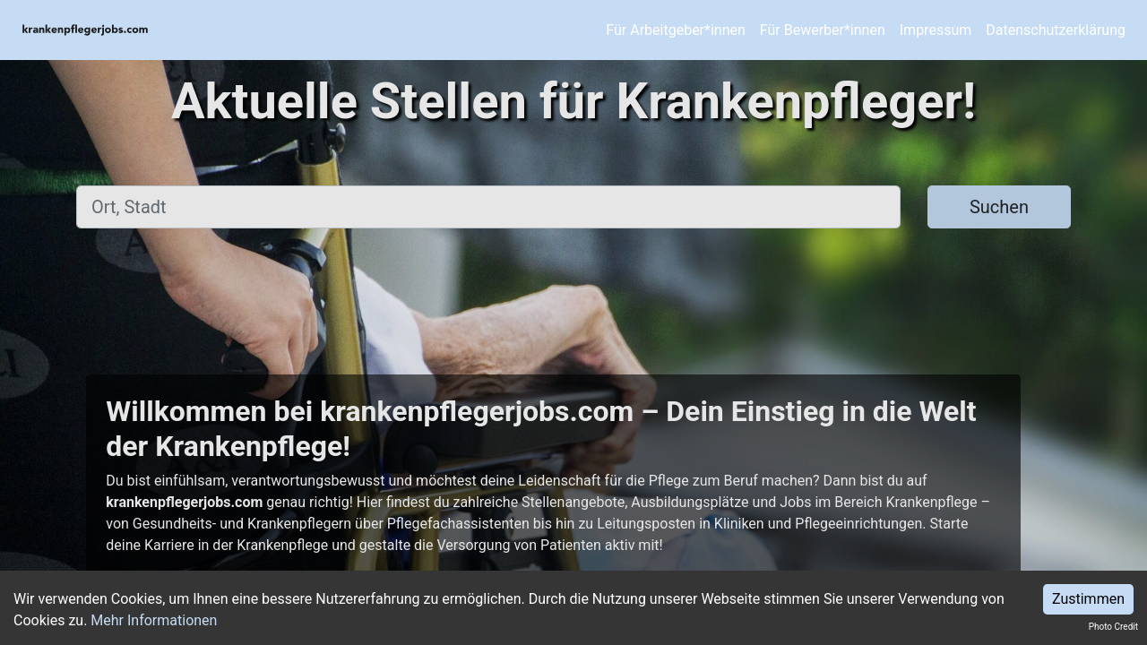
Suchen (999, 207)
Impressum (936, 30)
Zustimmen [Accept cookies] (1088, 598)
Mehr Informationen (154, 620)
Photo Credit (1113, 627)
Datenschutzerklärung (1055, 30)
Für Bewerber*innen (822, 30)
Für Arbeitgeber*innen (675, 30)
